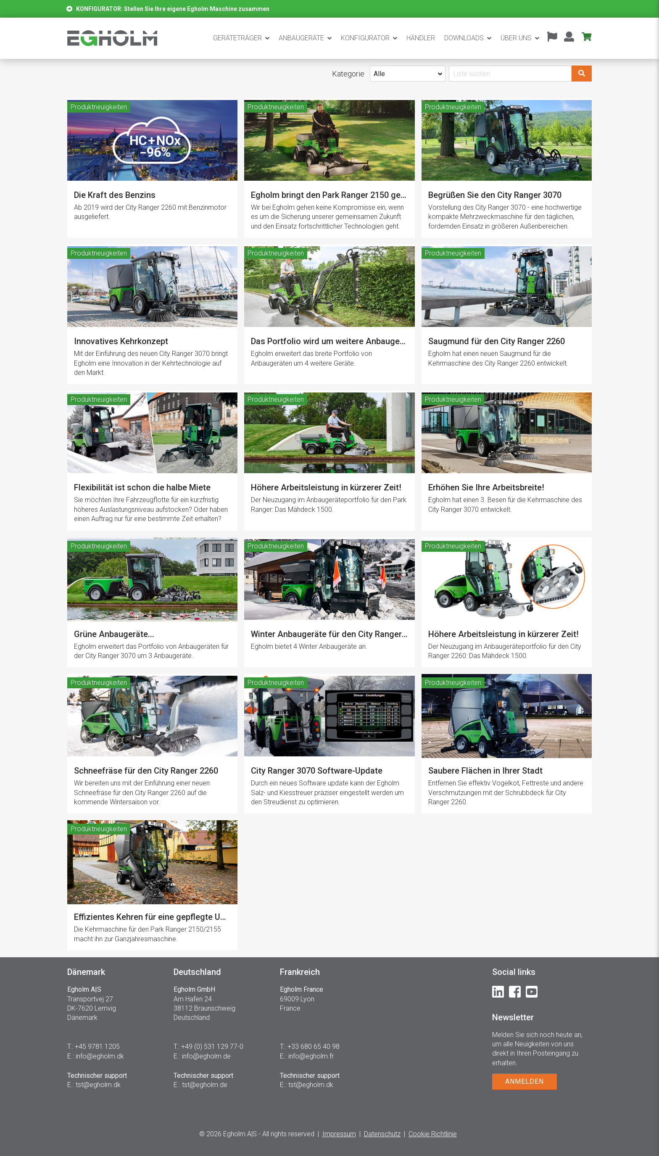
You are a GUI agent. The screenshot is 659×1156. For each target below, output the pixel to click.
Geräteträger (237, 38)
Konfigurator (365, 38)
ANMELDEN (524, 1081)
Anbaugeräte (301, 38)
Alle (379, 74)
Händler (420, 38)
